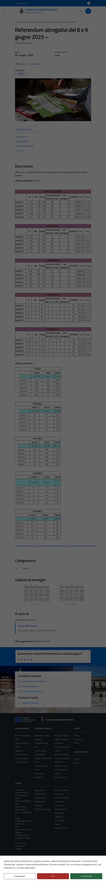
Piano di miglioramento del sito (61, 828)
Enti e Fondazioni (21, 758)
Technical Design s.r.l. (31, 875)
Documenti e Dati (22, 762)
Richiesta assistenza (43, 809)
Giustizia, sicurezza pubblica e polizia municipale (61, 739)
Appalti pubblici (41, 750)
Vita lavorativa (60, 777)
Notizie (77, 735)
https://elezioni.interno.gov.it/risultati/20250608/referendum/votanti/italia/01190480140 (55, 546)
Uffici (17, 739)
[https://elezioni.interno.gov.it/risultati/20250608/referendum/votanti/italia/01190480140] (53, 568)
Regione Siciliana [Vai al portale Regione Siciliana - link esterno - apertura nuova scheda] (20, 3)
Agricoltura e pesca (42, 735)
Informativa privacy (62, 797)
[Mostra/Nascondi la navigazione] (4, 10)
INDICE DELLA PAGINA (53, 129)
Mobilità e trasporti (61, 754)
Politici (17, 746)
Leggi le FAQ (40, 790)
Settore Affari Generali (27, 625)
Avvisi (76, 743)
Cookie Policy (59, 801)
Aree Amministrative (23, 735)
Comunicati (78, 739)
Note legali (58, 805)
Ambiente (38, 739)
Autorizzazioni (40, 754)
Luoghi (76, 759)
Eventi (76, 762)
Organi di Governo (22, 743)
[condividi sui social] (21, 64)
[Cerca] (88, 11)
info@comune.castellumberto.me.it (23, 822)
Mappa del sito (20, 860)
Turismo (57, 773)
